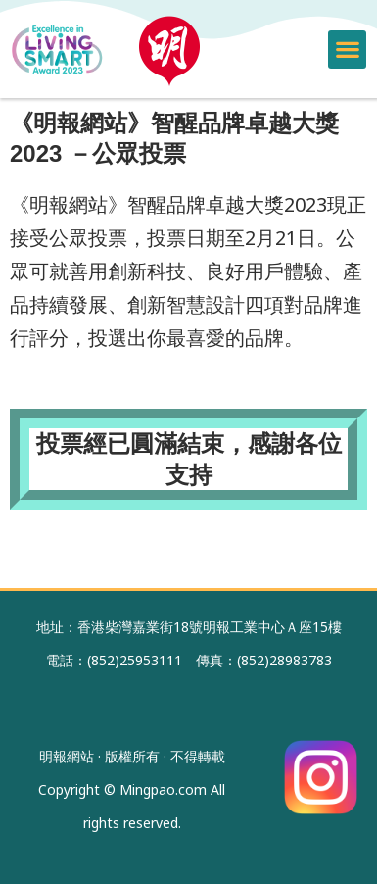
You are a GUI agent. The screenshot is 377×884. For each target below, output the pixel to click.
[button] (347, 49)
